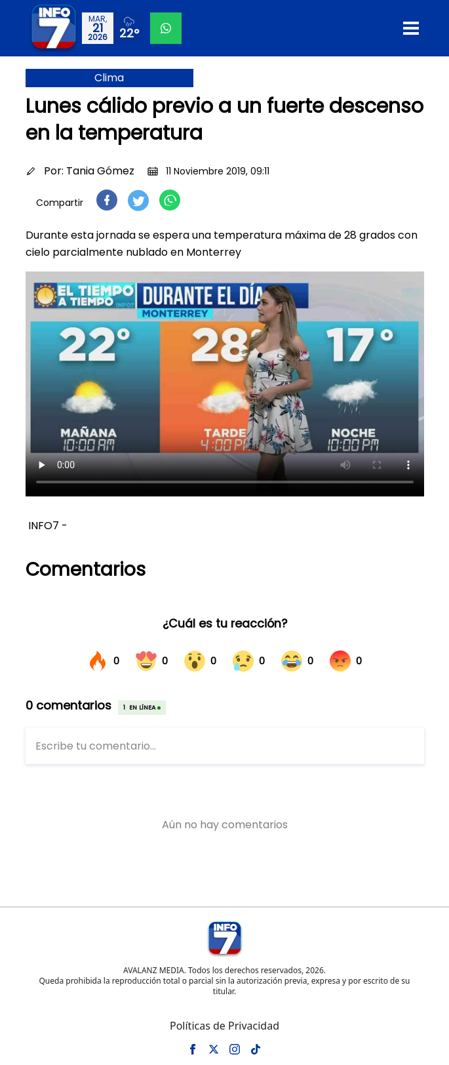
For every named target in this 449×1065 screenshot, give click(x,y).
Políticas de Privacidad (224, 1025)
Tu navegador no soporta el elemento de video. (225, 383)
